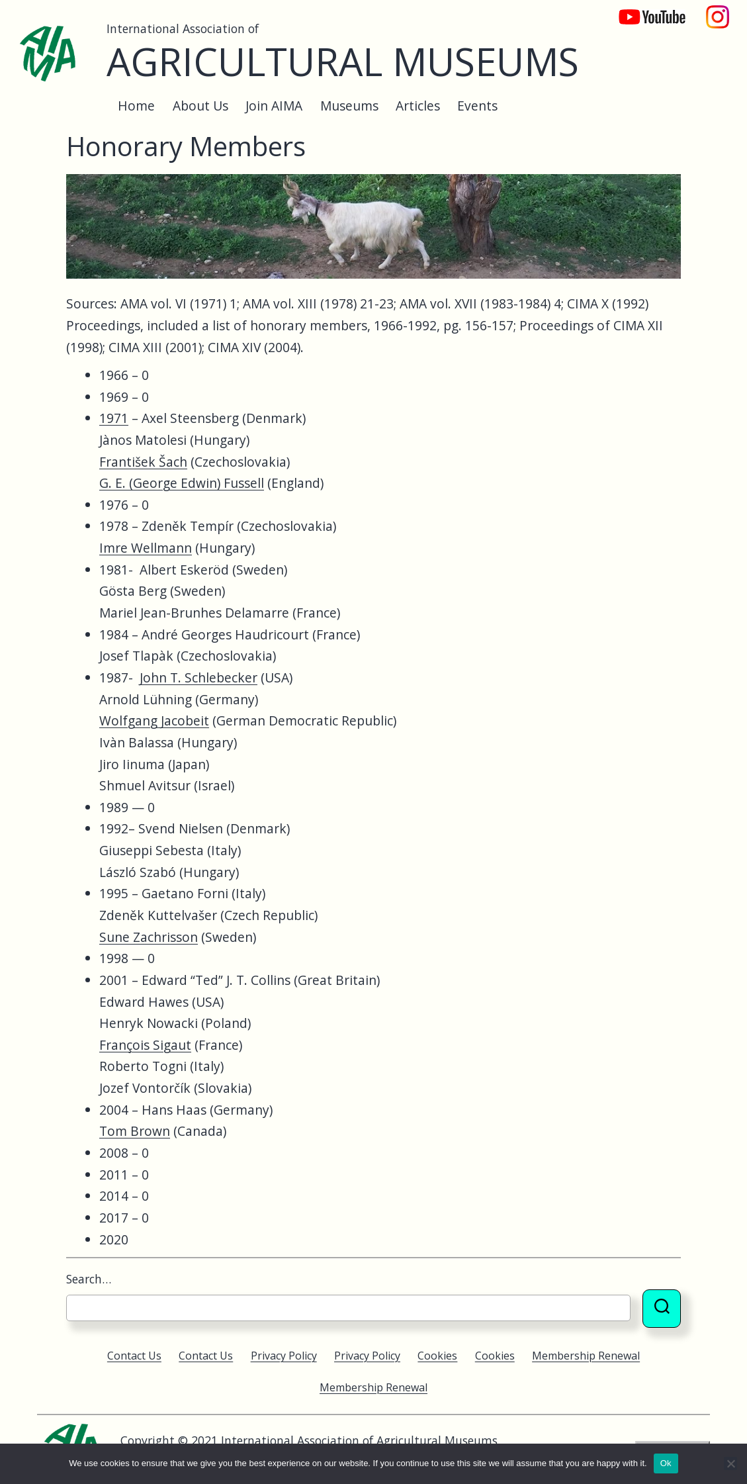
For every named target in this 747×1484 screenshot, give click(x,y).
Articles (418, 106)
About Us (200, 106)
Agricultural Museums (343, 61)
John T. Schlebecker (198, 677)
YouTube (643, 10)
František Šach (143, 462)
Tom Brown (134, 1131)
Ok (666, 1463)
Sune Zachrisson (148, 937)
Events (477, 106)
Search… (88, 1279)
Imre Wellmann (145, 548)
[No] (730, 1463)
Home (136, 106)
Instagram (717, 10)
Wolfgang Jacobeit (154, 720)
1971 (113, 418)
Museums (349, 106)
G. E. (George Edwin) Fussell (181, 483)
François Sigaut (145, 1045)
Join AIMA (273, 106)
